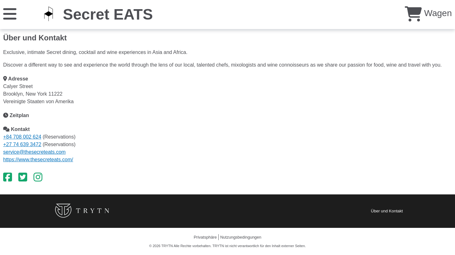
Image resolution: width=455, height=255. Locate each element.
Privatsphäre (205, 237)
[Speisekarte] (9, 13)
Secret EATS (108, 14)
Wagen (428, 13)
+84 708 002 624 (22, 136)
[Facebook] (7, 177)
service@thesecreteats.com (34, 152)
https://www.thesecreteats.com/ (38, 159)
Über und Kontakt (387, 211)
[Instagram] (37, 177)
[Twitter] (22, 177)
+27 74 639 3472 (22, 144)
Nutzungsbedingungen (240, 237)
